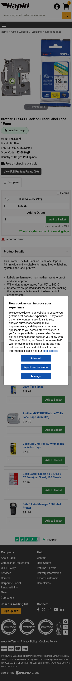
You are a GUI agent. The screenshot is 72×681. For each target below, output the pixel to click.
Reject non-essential (36, 367)
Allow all (36, 358)
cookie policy (50, 350)
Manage (36, 376)
